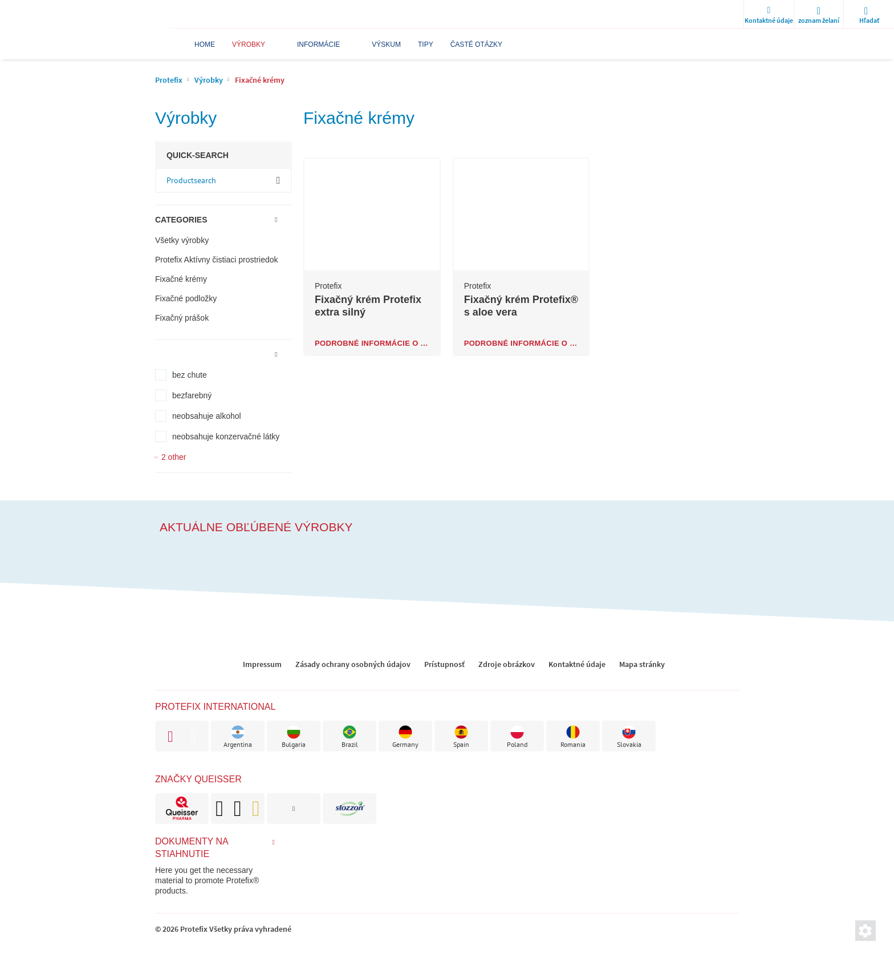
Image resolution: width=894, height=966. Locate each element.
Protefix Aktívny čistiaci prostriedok (216, 259)
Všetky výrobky (182, 240)
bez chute (189, 374)
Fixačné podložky (186, 298)
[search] (869, 14)
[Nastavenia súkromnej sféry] (865, 930)
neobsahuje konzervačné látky (225, 436)
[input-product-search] (223, 181)
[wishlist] (819, 14)
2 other (173, 457)
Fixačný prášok (182, 317)
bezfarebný (192, 395)
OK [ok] (278, 180)
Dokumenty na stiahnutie (191, 847)
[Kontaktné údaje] (768, 14)
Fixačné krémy (181, 279)
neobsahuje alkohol (206, 416)
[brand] (182, 808)
